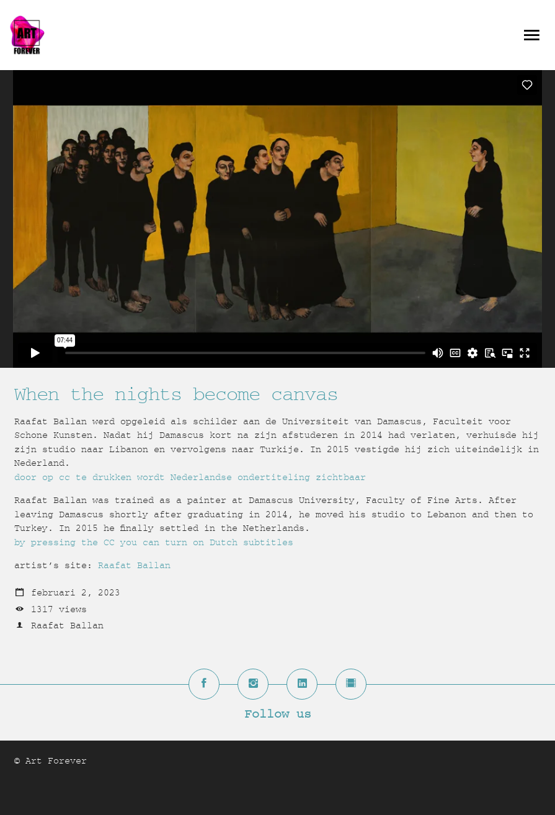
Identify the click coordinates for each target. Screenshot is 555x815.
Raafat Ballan (134, 565)
